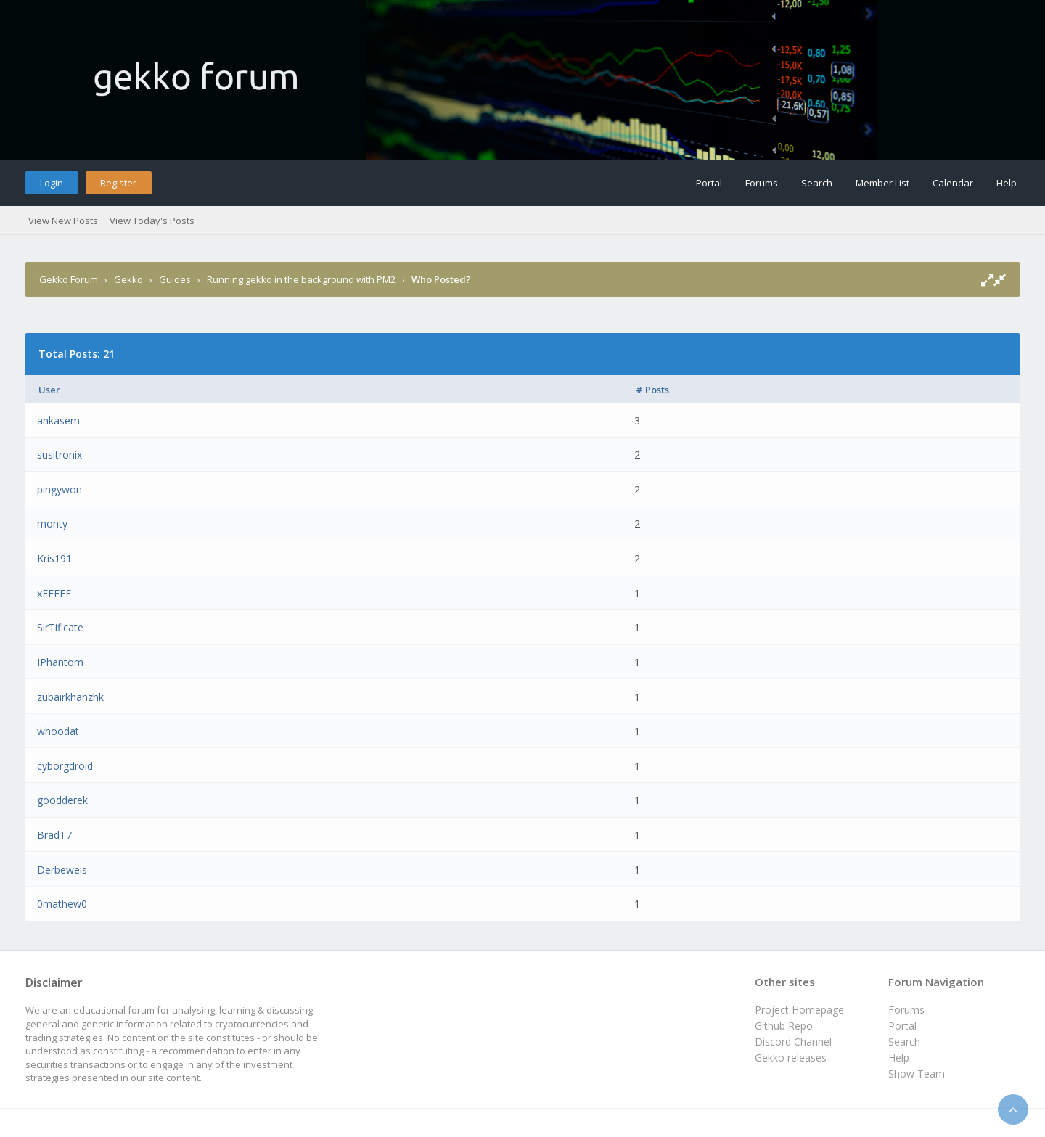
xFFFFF (54, 593)
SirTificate (60, 627)
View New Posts (63, 220)
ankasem (58, 420)
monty (52, 523)
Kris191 (54, 558)
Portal (709, 182)
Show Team (916, 1073)
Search (816, 182)
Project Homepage (799, 1010)
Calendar (953, 182)
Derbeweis (62, 870)
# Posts (652, 389)
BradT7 (54, 835)
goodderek (62, 800)
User (49, 389)
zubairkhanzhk (70, 697)
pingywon (59, 489)
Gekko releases (791, 1057)
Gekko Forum (68, 279)
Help (1006, 182)
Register (118, 182)
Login (51, 182)
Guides (175, 279)
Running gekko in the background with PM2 (301, 279)
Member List (882, 182)
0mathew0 (62, 904)
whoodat (58, 731)
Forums (761, 182)
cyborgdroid (65, 766)
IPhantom (60, 662)
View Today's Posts (152, 220)
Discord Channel (793, 1041)
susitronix (59, 454)
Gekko (128, 279)
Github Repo (784, 1026)
